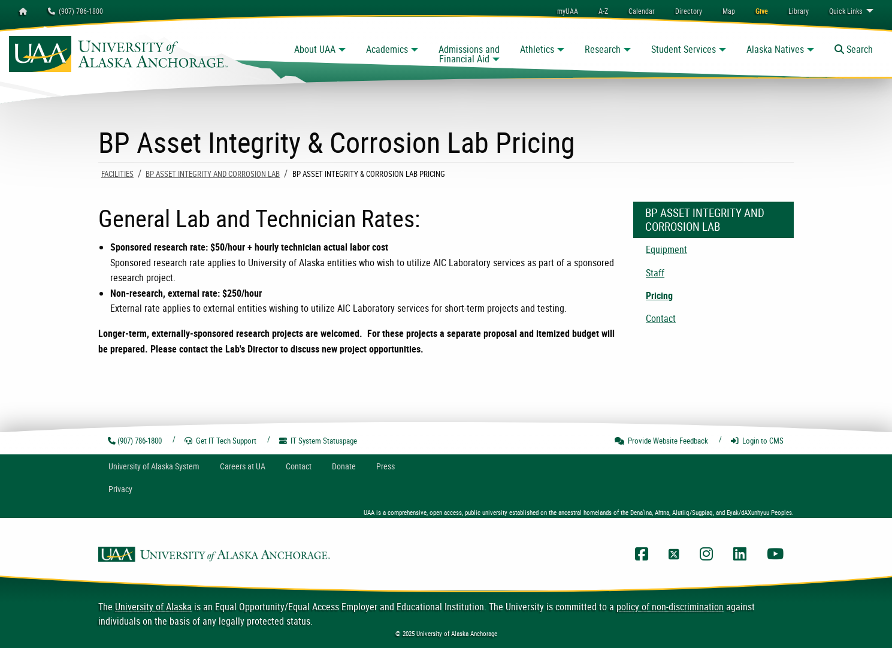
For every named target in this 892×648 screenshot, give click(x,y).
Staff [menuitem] (655, 272)
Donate (344, 466)
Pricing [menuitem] (659, 295)
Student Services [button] (683, 49)
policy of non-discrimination (670, 606)
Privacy (120, 489)
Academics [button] (387, 49)
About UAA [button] (314, 49)
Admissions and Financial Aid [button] (469, 54)
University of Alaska (153, 606)
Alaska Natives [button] (775, 49)
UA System (153, 466)
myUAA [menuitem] (567, 11)
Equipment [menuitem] (666, 249)
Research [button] (603, 49)
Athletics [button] (537, 49)
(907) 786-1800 (75, 11)
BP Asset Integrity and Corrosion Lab (213, 173)
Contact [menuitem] (661, 318)
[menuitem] (641, 11)
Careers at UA (242, 466)
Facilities (117, 173)
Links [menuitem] (845, 11)
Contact (299, 466)
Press (385, 466)
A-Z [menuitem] (603, 11)
